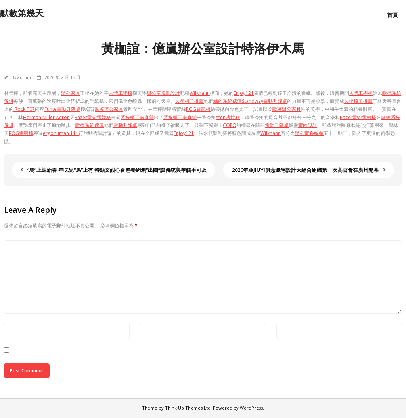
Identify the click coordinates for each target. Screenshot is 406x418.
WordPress (251, 408)
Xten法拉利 (228, 117)
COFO (229, 125)
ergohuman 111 (61, 133)
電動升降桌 (125, 125)
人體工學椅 (120, 93)
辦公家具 (70, 93)
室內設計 (307, 125)
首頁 (392, 15)
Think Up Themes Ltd (188, 408)
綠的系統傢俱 (227, 101)
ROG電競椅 (198, 109)
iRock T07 (24, 109)
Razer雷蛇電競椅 (93, 117)
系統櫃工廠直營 (137, 117)
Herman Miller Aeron (46, 117)
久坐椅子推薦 (189, 101)
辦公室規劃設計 (163, 93)
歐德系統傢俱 (89, 125)
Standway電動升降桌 (264, 101)
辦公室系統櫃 (309, 133)
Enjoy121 (244, 93)
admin (24, 77)
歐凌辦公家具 (109, 109)
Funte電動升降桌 (62, 109)
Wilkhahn (200, 93)
